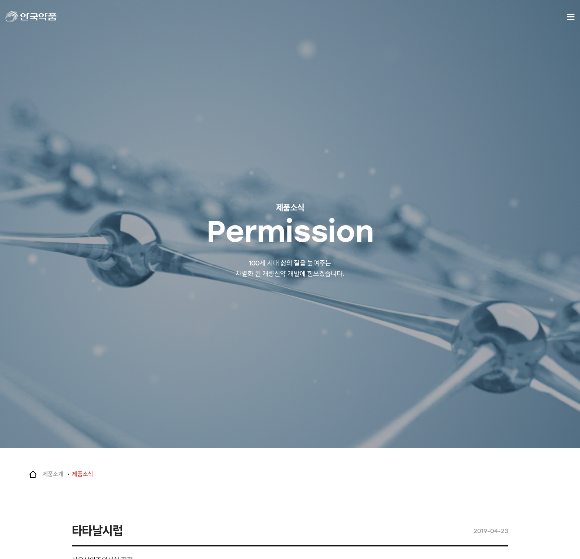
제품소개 (53, 474)
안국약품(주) (38, 16)
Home (33, 474)
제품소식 (82, 474)
